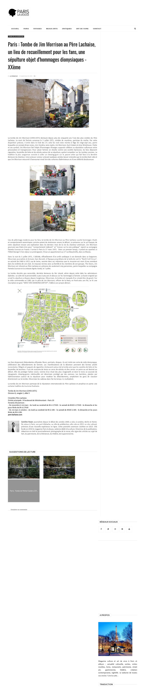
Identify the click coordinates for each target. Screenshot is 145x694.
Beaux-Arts (52, 29)
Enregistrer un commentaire (19, 509)
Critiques (67, 29)
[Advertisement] (96, 8)
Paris (26, 29)
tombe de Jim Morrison (16, 36)
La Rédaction (14, 76)
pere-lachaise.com (15, 415)
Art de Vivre (82, 29)
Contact (97, 29)
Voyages (37, 29)
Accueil (15, 29)
